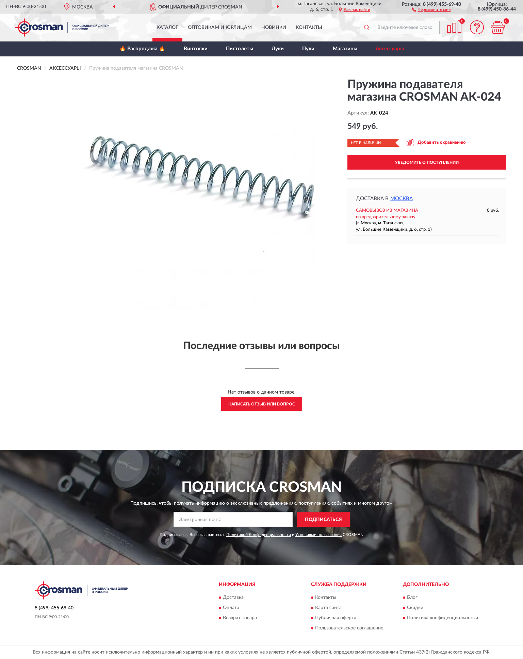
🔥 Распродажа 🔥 (142, 48)
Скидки (415, 607)
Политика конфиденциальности (442, 617)
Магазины (345, 48)
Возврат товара (240, 617)
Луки (278, 48)
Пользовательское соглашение (349, 628)
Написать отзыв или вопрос (261, 404)
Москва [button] (401, 198)
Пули (308, 48)
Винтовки (196, 48)
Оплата (231, 607)
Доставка (233, 597)
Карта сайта (328, 607)
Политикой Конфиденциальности (258, 535)
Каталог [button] (167, 27)
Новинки (273, 27)
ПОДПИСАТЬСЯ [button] (323, 519)
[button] (431, 9)
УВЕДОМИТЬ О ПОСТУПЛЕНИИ (427, 162)
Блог (412, 597)
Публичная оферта (335, 617)
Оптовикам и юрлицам (220, 27)
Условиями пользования (318, 535)
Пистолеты (239, 48)
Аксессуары (390, 48)
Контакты (309, 27)
